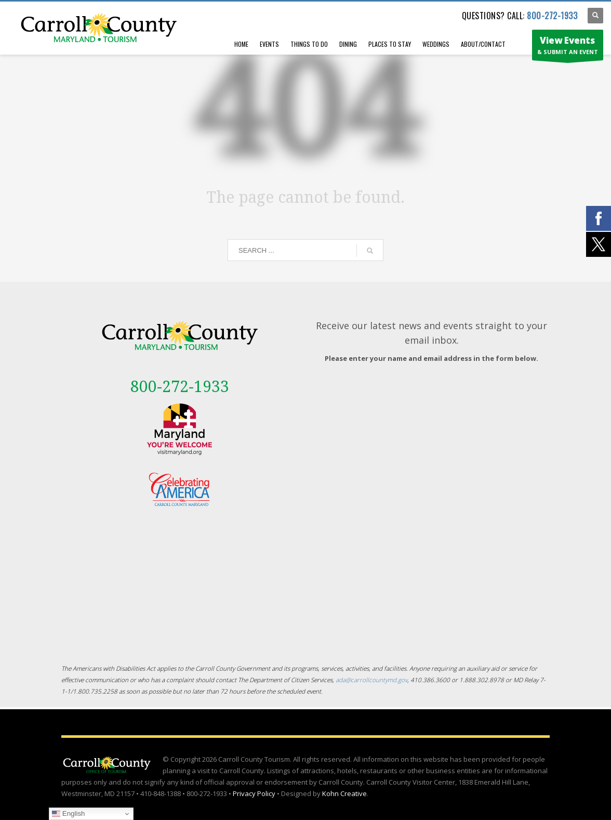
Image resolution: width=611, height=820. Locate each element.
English (68, 814)
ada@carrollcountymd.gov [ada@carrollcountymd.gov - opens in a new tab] (371, 679)
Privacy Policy (254, 793)
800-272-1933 (552, 15)
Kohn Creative (344, 793)
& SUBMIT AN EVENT (567, 47)
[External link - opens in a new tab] (179, 429)
